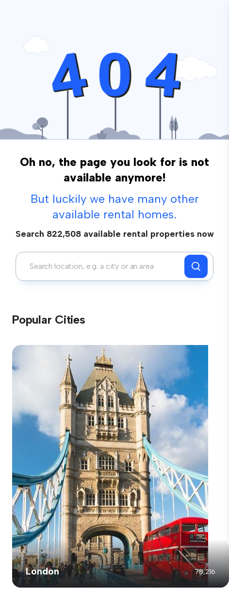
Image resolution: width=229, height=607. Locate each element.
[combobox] (102, 266)
